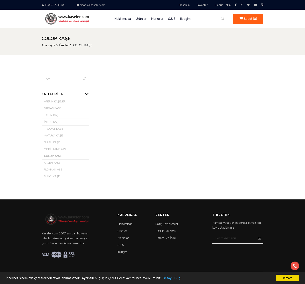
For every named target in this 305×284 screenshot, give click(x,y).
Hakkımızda (122, 19)
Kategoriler (52, 94)
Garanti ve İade (165, 238)
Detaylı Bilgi (171, 278)
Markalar (157, 19)
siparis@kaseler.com (91, 5)
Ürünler (141, 19)
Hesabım (184, 5)
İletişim (185, 19)
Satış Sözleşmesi (166, 224)
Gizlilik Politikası (165, 231)
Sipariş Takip (223, 5)
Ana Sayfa (48, 45)
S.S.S (171, 19)
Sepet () (248, 19)
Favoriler (202, 5)
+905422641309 (53, 5)
